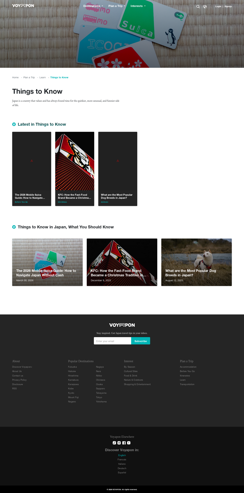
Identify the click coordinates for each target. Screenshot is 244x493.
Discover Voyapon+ (22, 366)
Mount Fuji (73, 397)
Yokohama (101, 401)
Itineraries (185, 375)
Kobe (71, 388)
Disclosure (17, 384)
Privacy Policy (19, 379)
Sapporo (100, 388)
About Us (17, 371)
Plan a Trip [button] (115, 5)
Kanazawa (73, 384)
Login (218, 6)
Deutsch (122, 468)
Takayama (101, 393)
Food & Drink (130, 375)
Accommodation (188, 366)
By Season (129, 366)
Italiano (122, 463)
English (122, 455)
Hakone (72, 371)
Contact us (17, 375)
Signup (228, 6)
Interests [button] (137, 5)
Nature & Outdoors (133, 379)
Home (15, 77)
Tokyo (99, 397)
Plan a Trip (29, 77)
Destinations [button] (92, 5)
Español (122, 472)
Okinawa (100, 379)
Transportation (187, 384)
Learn (42, 77)
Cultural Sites (131, 371)
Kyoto (71, 393)
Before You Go (187, 371)
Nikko (99, 375)
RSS (14, 388)
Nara (98, 371)
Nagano (72, 401)
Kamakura (73, 379)
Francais (122, 459)
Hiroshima (73, 375)
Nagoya (100, 366)
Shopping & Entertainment (137, 384)
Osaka (99, 384)
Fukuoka (72, 366)
